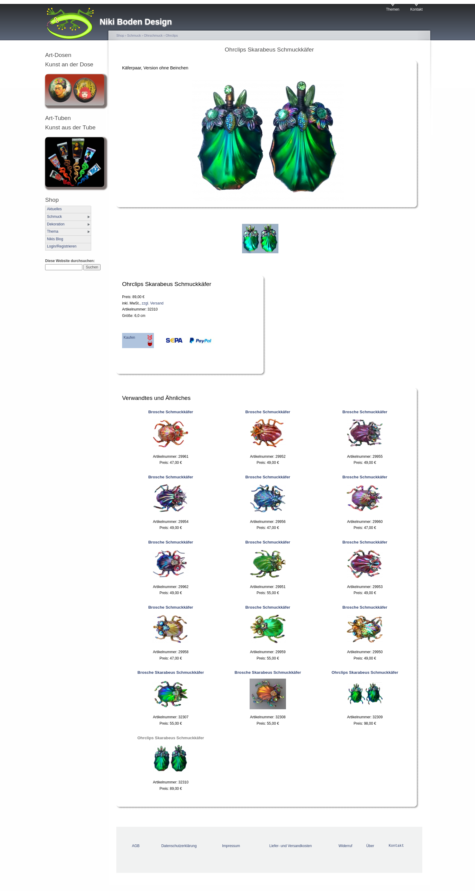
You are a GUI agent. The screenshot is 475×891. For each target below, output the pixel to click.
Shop (120, 35)
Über (370, 846)
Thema (52, 231)
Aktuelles (54, 209)
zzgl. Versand (153, 303)
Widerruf (345, 846)
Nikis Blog (55, 239)
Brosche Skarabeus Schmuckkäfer (171, 672)
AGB (136, 846)
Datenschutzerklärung (179, 846)
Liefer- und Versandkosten (290, 846)
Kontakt (416, 9)
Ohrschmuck (153, 35)
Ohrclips (172, 35)
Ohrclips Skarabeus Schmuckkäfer (364, 672)
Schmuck (54, 216)
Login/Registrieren (61, 246)
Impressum (231, 846)
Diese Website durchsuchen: (70, 261)
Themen (392, 9)
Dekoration (56, 224)
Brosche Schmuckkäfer (170, 412)
